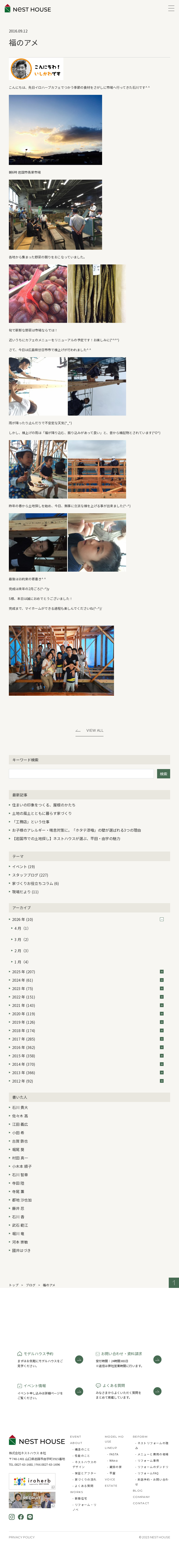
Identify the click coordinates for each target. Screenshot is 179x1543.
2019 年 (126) (88, 1022)
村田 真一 (20, 1158)
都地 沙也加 (22, 1200)
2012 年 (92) (88, 1081)
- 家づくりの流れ (84, 1479)
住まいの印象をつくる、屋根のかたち (44, 805)
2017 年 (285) (88, 1039)
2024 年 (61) (88, 980)
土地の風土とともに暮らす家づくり (42, 813)
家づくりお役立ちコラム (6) (35, 883)
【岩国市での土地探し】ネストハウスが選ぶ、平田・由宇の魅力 (66, 838)
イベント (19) (23, 866)
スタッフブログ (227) (30, 875)
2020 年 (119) (88, 1013)
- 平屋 (111, 1473)
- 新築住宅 (79, 1498)
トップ (13, 1285)
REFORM (140, 1436)
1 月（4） (22, 962)
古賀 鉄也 (20, 1141)
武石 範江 (20, 1225)
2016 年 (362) (88, 1047)
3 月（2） (22, 939)
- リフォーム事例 (147, 1460)
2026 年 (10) (88, 919)
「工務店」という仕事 (30, 821)
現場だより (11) (25, 891)
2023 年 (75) (88, 988)
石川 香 (18, 1216)
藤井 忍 (18, 1208)
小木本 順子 (22, 1166)
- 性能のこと (81, 1455)
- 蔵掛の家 (114, 1467)
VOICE (110, 1479)
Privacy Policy (22, 1537)
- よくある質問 (82, 1486)
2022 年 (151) (88, 997)
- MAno (112, 1460)
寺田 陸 (18, 1183)
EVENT (75, 1436)
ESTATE (111, 1485)
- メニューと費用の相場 (152, 1454)
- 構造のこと (81, 1449)
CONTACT (141, 1503)
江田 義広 (20, 1124)
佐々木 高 (20, 1116)
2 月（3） (22, 950)
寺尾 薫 (18, 1191)
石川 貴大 (20, 1107)
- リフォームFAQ (147, 1473)
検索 (163, 774)
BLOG (138, 1490)
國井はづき (21, 1250)
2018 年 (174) (88, 1030)
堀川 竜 (18, 1233)
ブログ (30, 1285)
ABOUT (76, 1443)
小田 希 (18, 1132)
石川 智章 (20, 1174)
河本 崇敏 (20, 1242)
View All (94, 730)
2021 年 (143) (88, 1005)
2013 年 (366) (88, 1072)
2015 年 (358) (88, 1055)
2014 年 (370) (88, 1064)
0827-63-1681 (23, 1464)
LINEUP (111, 1448)
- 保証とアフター (84, 1473)
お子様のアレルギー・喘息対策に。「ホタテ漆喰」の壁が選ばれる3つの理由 (76, 830)
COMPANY (141, 1497)
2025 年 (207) (88, 971)
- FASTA (113, 1454)
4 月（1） (22, 928)
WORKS (76, 1492)
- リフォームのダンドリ (152, 1467)
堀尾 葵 (18, 1149)
